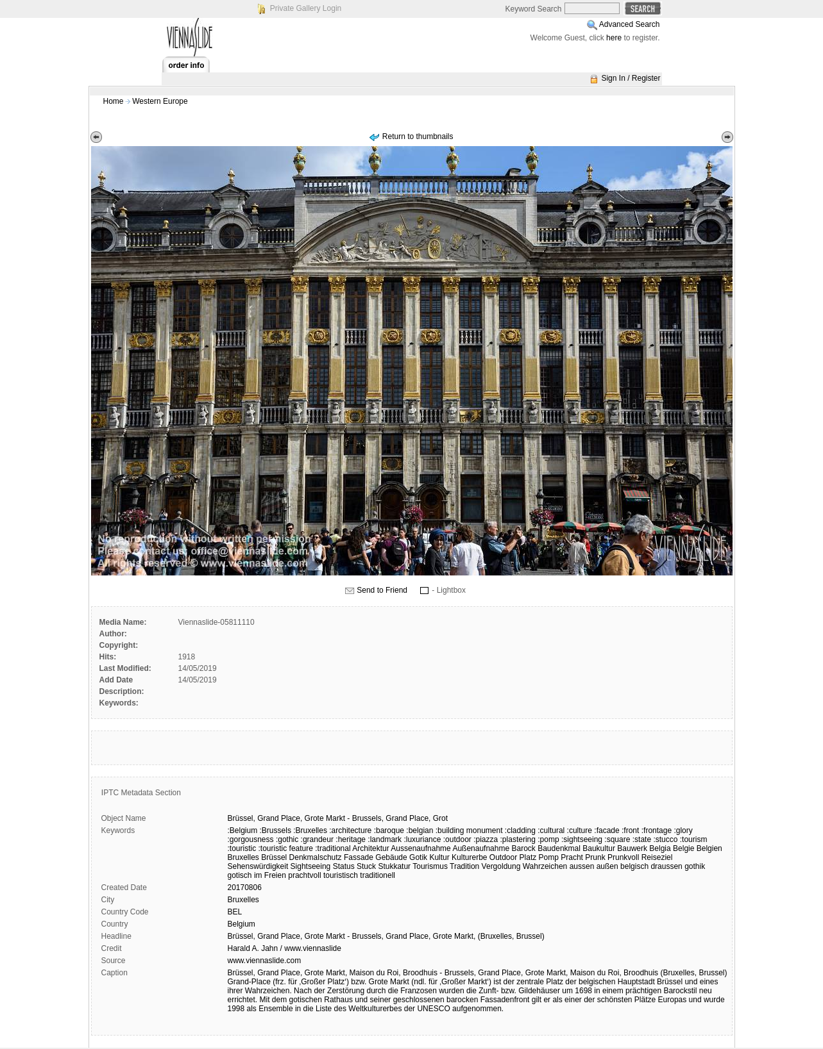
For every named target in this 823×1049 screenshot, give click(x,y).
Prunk (595, 857)
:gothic (287, 839)
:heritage (350, 839)
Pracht (572, 857)
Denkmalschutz (315, 857)
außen (607, 866)
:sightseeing (581, 839)
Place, (291, 818)
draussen (666, 866)
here (614, 37)
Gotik (418, 857)
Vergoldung (501, 866)
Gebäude (391, 857)
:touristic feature (286, 848)
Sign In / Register (630, 78)
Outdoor (503, 857)
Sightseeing (311, 866)
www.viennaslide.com (264, 960)
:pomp (548, 839)
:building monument (469, 830)
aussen (582, 866)
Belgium (241, 924)
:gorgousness (251, 839)
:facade (606, 830)
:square (617, 839)
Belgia (659, 848)
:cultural (551, 830)
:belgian (419, 830)
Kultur (439, 857)
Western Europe (160, 101)
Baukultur (598, 848)
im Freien (270, 875)
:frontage (656, 830)
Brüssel (274, 857)
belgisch (634, 866)
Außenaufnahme (480, 848)
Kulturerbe (469, 857)
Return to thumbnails (418, 136)
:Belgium (243, 830)
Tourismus (430, 866)
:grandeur (317, 839)
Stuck (366, 866)
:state (641, 839)
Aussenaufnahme (420, 848)
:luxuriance (422, 839)
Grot (440, 818)
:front (630, 830)
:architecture (350, 830)
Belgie (683, 848)
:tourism (694, 839)
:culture (579, 830)
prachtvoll (304, 875)
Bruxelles (243, 857)
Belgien (709, 848)
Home (113, 101)
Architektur (370, 848)
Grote (314, 818)
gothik (694, 866)
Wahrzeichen (545, 866)
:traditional (332, 848)
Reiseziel (657, 857)
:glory (683, 830)
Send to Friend (382, 590)
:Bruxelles (310, 830)
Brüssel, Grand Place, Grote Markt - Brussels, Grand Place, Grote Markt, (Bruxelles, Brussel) (386, 936)
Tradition (464, 866)
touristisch (340, 875)
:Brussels (275, 830)
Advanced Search (629, 24)
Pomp (549, 857)
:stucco (665, 839)
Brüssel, (241, 818)
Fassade (358, 857)
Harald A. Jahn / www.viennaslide (284, 948)
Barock (523, 848)
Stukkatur (394, 866)
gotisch (240, 875)
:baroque (389, 830)
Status (344, 866)
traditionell (377, 875)
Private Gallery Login (305, 8)
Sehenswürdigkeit (258, 866)
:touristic (242, 848)
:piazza (485, 839)
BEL (235, 911)
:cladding (520, 830)
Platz (528, 857)
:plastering (518, 839)
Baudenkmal (559, 848)
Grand (267, 818)
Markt (335, 818)
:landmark (385, 839)
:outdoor (457, 839)
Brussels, (368, 818)
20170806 (245, 887)
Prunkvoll (623, 857)
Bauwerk (632, 848)
